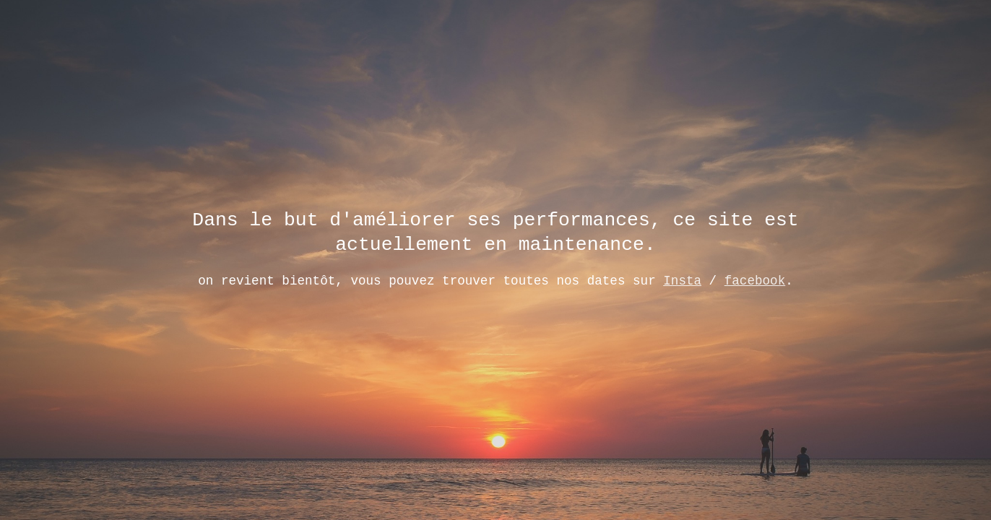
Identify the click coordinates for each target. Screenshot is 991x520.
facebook (754, 279)
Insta (682, 279)
